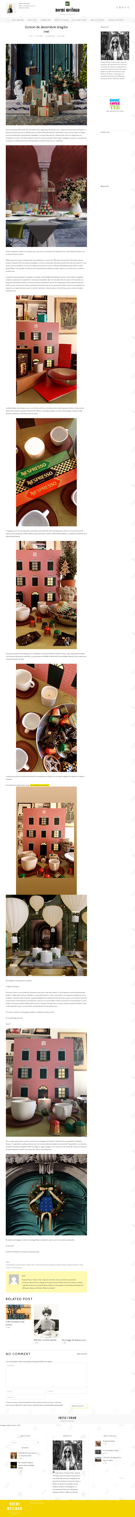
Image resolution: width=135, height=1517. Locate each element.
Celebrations (46, 20)
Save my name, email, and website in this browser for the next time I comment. (34, 1402)
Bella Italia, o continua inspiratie (45, 1340)
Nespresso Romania (73, 1265)
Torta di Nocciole (17, 1267)
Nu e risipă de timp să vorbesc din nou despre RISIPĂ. (26, 1465)
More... (28, 8)
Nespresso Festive (61, 1265)
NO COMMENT (18, 1354)
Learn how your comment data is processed (48, 1405)
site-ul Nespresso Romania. (39, 785)
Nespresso (53, 1265)
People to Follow (61, 20)
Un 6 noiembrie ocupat (110, 1450)
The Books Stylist (109, 1441)
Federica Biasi (30, 1265)
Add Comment (82, 1354)
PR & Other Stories (79, 20)
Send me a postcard (115, 20)
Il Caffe (37, 1265)
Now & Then (32, 20)
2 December (39, 36)
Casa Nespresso (10, 1265)
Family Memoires (18, 20)
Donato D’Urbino (21, 1265)
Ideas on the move (98, 20)
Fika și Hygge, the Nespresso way (74, 1340)
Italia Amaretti (44, 1265)
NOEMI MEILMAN (24, 3)
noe (31, 36)
